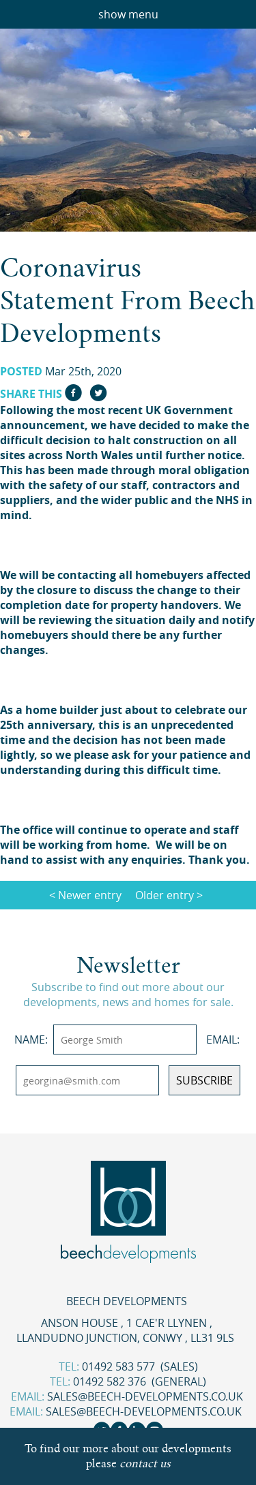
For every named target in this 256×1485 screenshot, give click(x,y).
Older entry (164, 895)
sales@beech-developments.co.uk (145, 1396)
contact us (145, 1463)
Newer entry (90, 895)
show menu (128, 14)
